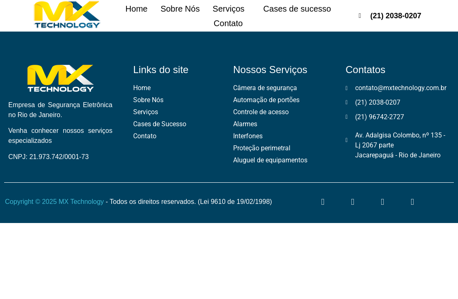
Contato (228, 23)
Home (131, 8)
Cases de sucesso (302, 8)
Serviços (233, 8)
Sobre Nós (178, 8)
